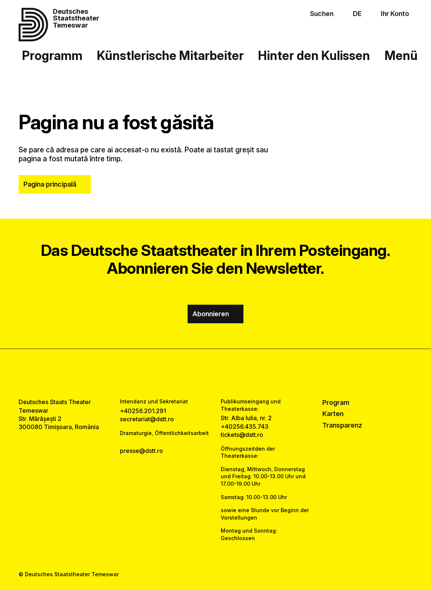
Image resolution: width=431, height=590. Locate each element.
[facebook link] (194, 373)
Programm (52, 55)
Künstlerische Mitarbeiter (170, 55)
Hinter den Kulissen (314, 55)
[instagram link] (215, 373)
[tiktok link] (237, 373)
